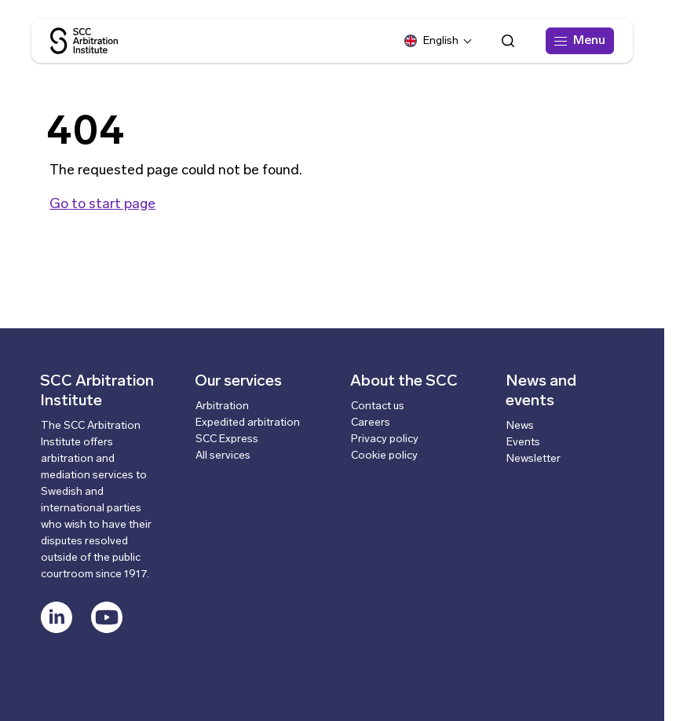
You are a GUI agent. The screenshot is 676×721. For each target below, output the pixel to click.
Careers (370, 423)
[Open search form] (508, 40)
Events (523, 442)
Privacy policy (384, 439)
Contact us (377, 406)
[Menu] (580, 40)
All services (222, 456)
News (520, 426)
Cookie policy (384, 456)
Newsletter (533, 459)
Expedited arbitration (247, 423)
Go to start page (102, 204)
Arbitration (222, 406)
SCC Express (226, 439)
